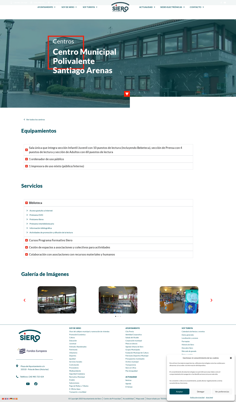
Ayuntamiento (46, 7)
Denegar (200, 391)
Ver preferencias (222, 391)
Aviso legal (209, 397)
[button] (231, 358)
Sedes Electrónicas (172, 7)
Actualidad (147, 7)
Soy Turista (90, 7)
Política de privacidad (197, 397)
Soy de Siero (69, 7)
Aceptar (179, 391)
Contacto (197, 7)
